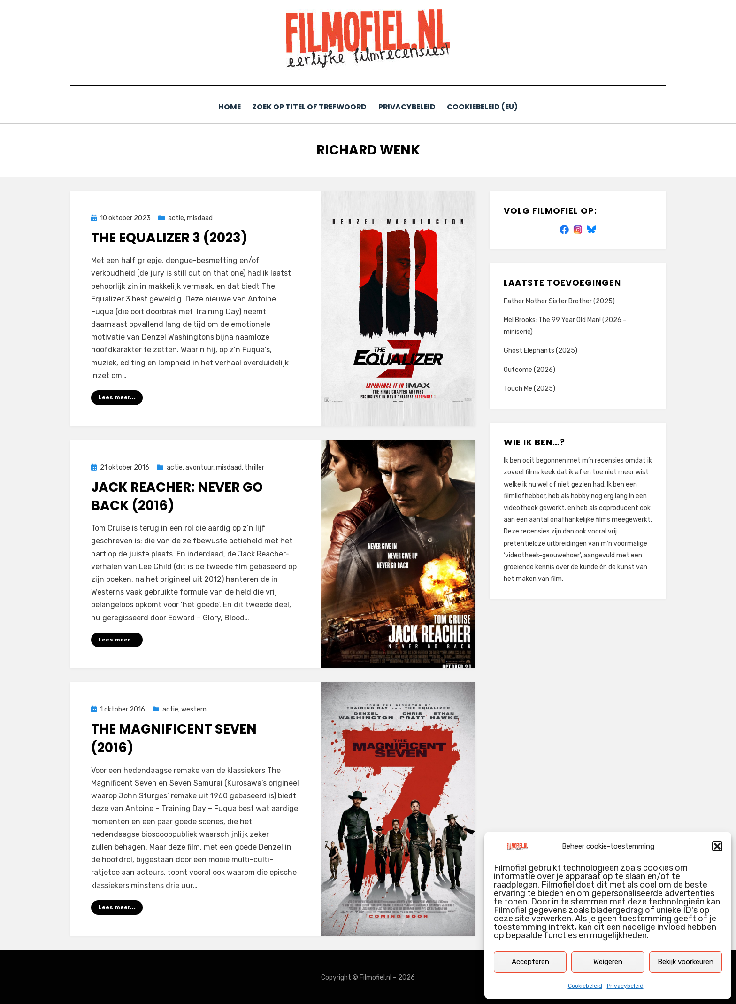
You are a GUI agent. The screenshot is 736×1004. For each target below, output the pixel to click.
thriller (254, 467)
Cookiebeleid (585, 985)
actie (176, 218)
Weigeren (607, 962)
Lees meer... (117, 397)
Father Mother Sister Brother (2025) (559, 301)
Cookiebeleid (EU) (485, 107)
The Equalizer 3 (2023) (169, 237)
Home (227, 107)
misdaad (200, 218)
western (194, 709)
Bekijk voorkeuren (685, 962)
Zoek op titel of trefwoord (308, 107)
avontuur (199, 467)
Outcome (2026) (529, 369)
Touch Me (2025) (529, 388)
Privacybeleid (625, 985)
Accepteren (530, 962)
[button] (717, 846)
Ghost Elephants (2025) (540, 350)
